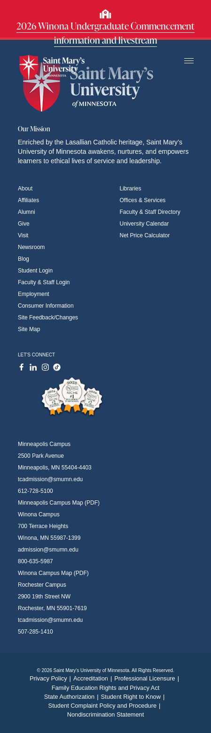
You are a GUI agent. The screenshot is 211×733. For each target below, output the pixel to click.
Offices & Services (143, 200)
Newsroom (31, 247)
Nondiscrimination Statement (105, 714)
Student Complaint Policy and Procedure (105, 705)
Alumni (26, 212)
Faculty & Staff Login (44, 282)
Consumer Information (46, 305)
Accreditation (93, 678)
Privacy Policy (51, 678)
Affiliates (28, 200)
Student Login (35, 270)
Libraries (130, 188)
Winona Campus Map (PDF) (53, 573)
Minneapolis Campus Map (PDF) (59, 502)
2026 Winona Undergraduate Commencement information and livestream (105, 32)
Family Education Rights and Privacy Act (106, 687)
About (25, 188)
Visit (23, 235)
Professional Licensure (147, 678)
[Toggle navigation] (189, 61)
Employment (33, 294)
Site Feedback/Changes (48, 317)
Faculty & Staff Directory (150, 212)
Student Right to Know (134, 696)
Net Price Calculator (145, 235)
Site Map (29, 329)
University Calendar (144, 223)
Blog (23, 259)
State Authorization (72, 696)
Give (24, 223)
